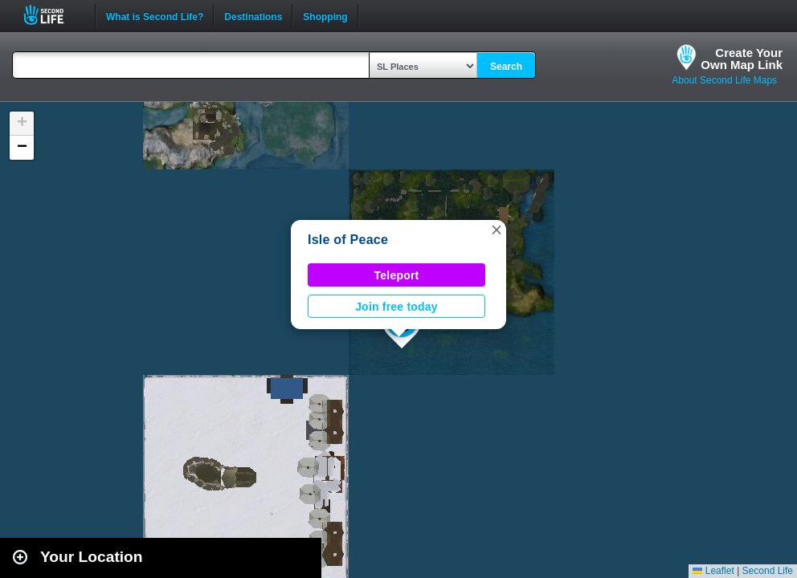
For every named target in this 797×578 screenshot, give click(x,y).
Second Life (52, 15)
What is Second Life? (154, 15)
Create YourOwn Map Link (742, 58)
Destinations (253, 15)
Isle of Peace (348, 239)
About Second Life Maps (724, 80)
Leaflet (713, 570)
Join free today (396, 306)
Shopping (325, 15)
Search (506, 66)
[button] (496, 229)
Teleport (396, 275)
